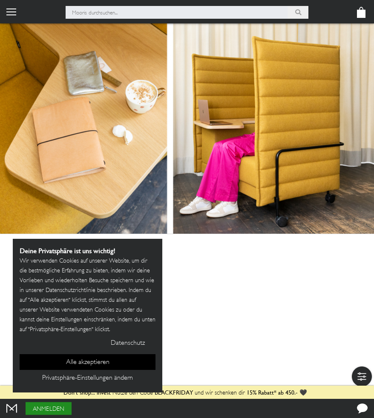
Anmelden (48, 409)
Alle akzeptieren (87, 362)
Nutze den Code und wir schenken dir (154, 393)
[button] (362, 376)
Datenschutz (128, 343)
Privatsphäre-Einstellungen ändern (87, 378)
